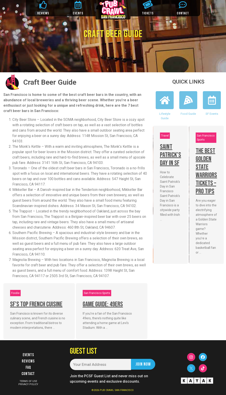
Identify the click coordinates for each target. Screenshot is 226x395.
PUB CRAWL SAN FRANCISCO (117, 390)
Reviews (28, 361)
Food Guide (188, 113)
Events (28, 355)
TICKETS (148, 13)
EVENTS (78, 13)
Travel (165, 135)
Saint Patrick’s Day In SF (170, 155)
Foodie (15, 293)
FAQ (28, 367)
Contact (28, 373)
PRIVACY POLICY (28, 384)
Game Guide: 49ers (103, 304)
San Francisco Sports (97, 293)
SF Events (212, 113)
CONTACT (183, 13)
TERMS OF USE (28, 381)
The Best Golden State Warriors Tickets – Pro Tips (206, 171)
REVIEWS (43, 13)
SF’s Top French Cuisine (36, 304)
